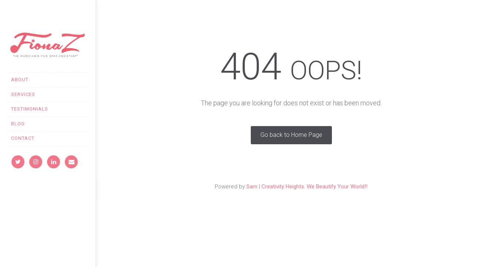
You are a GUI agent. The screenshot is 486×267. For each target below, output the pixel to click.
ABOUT (20, 79)
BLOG (18, 123)
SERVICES (23, 94)
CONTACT (22, 138)
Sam (251, 186)
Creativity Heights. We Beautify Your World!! (314, 186)
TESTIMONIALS (29, 109)
